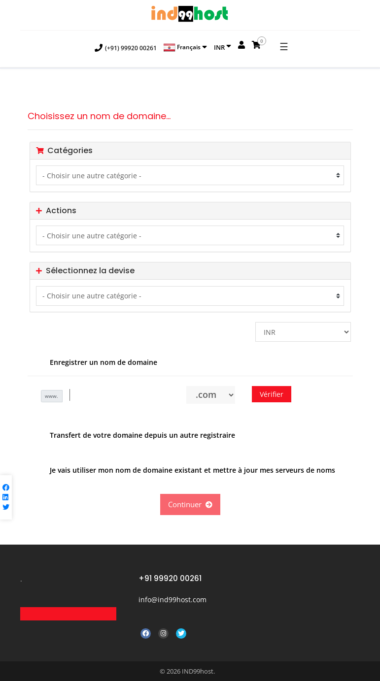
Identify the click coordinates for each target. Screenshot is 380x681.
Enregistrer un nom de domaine (96, 362)
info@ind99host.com (172, 599)
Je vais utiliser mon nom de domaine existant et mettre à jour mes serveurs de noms (185, 470)
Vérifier (271, 394)
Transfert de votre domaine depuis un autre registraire (135, 435)
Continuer (190, 504)
